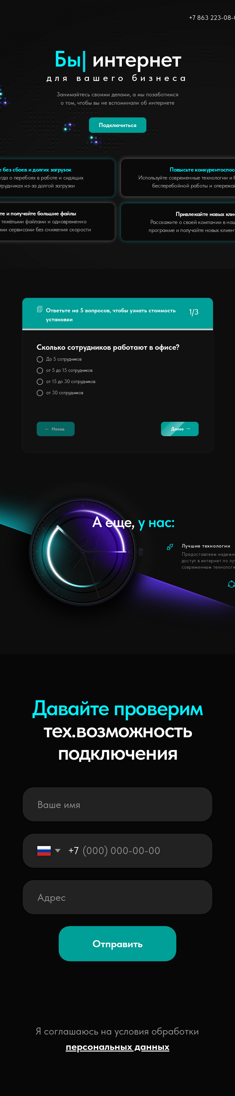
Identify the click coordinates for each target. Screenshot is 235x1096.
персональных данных (117, 1046)
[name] (117, 804)
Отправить (117, 943)
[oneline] (117, 897)
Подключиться (117, 125)
